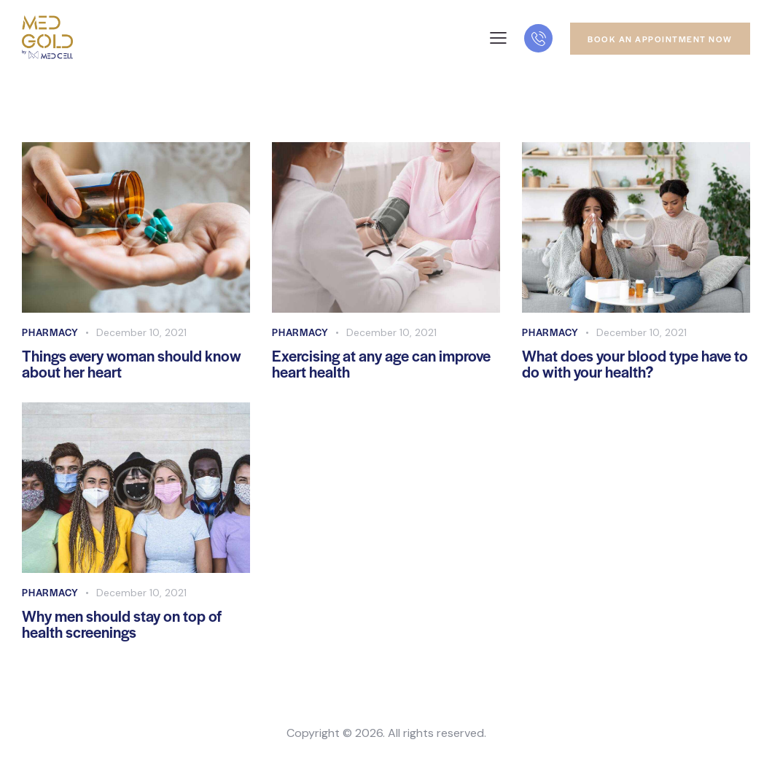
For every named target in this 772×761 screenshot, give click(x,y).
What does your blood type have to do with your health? (635, 364)
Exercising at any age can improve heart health (381, 364)
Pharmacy (50, 332)
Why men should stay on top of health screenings (122, 624)
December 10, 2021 (141, 332)
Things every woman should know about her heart (131, 364)
